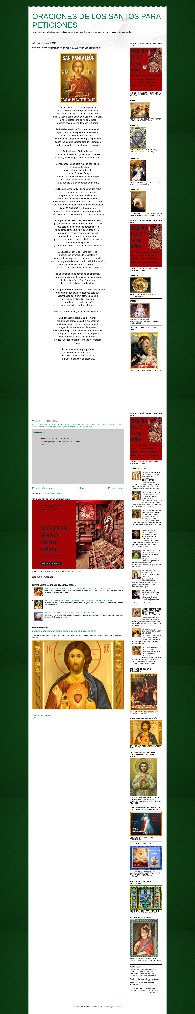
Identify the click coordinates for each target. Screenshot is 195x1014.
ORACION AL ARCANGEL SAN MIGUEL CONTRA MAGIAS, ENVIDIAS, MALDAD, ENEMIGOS (151, 513)
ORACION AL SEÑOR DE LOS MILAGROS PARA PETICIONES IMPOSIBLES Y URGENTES (78, 600)
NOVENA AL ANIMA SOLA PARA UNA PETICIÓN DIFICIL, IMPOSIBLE (70, 613)
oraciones (111, 424)
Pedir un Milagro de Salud (54, 427)
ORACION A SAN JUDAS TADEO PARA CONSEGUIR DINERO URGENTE (151, 574)
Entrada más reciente (43, 488)
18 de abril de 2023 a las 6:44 (58, 438)
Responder (44, 445)
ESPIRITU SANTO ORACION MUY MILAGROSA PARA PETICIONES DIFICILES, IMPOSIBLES (151, 534)
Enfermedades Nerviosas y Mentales (51, 424)
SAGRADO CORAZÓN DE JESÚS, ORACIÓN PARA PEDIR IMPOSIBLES (64, 631)
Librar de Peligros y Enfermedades (94, 424)
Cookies (37, 718)
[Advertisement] (78, 390)
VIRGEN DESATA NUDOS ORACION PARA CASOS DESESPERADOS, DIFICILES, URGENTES (151, 612)
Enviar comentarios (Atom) (52, 493)
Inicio (81, 488)
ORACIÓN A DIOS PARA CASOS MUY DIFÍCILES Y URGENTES (151, 631)
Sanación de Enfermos (84, 427)
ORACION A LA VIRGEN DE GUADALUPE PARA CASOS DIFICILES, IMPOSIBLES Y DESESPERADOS (151, 476)
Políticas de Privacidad (42, 715)
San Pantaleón (69, 427)
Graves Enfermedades (73, 424)
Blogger (118, 1007)
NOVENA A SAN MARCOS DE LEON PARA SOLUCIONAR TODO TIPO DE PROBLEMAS (77, 588)
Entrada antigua (116, 488)
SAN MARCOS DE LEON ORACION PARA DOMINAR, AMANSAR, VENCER (151, 554)
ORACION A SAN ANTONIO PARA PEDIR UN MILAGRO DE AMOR (151, 593)
